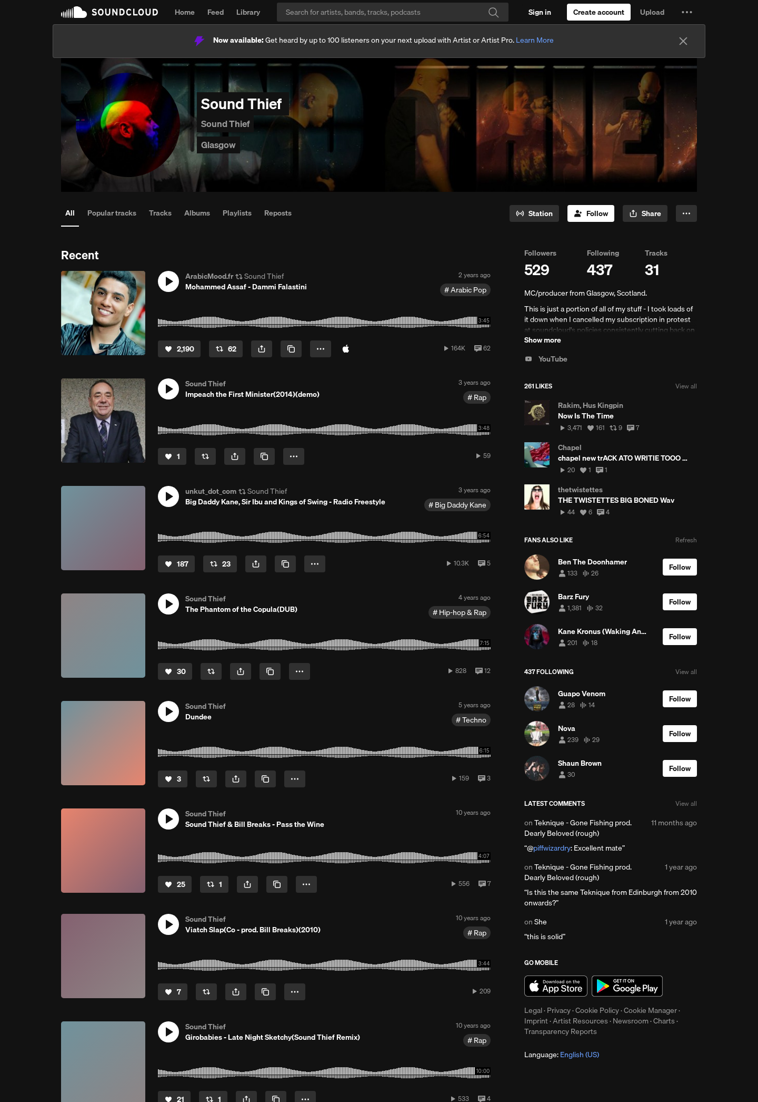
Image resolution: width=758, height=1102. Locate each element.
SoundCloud (109, 12)
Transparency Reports (560, 1031)
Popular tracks (111, 213)
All (70, 213)
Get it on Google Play (627, 986)
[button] (687, 12)
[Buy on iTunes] (346, 349)
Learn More (535, 40)
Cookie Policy (597, 1010)
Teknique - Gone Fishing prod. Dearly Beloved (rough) (578, 828)
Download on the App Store (555, 986)
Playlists (237, 213)
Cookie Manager (650, 1010)
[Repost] (226, 348)
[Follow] (590, 213)
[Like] (179, 348)
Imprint (536, 1021)
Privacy (559, 1010)
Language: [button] (561, 1054)
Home (185, 12)
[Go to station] (534, 213)
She (540, 922)
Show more (542, 340)
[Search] (392, 12)
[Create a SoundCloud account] (599, 12)
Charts (664, 1021)
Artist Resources (580, 1021)
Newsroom (631, 1021)
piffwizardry (552, 848)
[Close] (683, 41)
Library (248, 12)
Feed (215, 12)
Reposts (278, 213)
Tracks (160, 213)
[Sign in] (539, 12)
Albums (197, 213)
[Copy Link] (291, 348)
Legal (533, 1010)
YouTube (545, 359)
